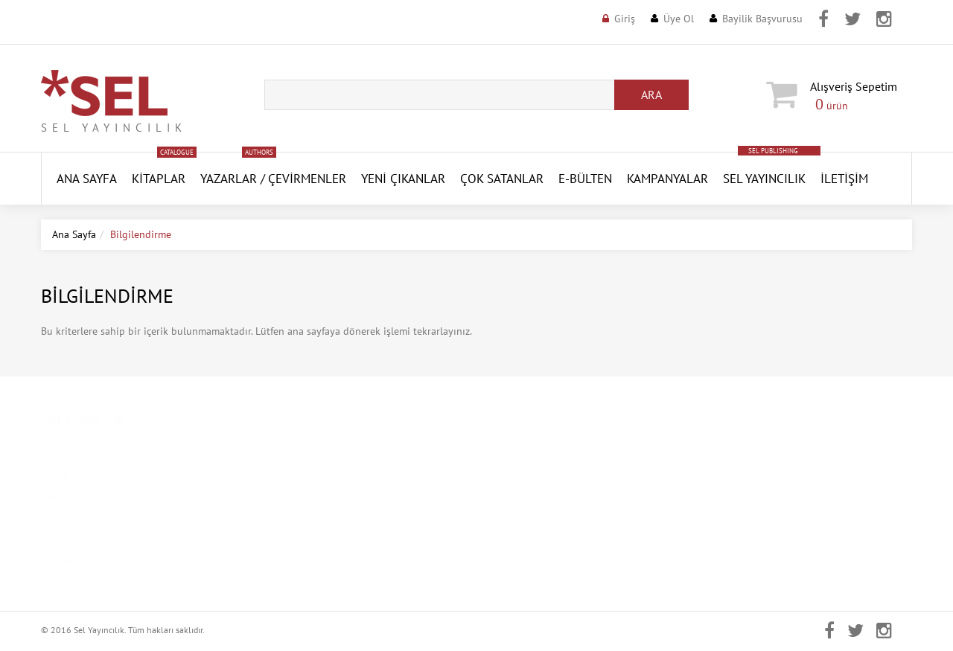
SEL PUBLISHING (773, 151)
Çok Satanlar (502, 178)
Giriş (624, 18)
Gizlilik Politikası (302, 494)
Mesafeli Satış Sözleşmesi (321, 517)
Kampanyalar (667, 178)
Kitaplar (158, 178)
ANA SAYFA (87, 178)
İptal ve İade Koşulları (314, 539)
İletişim (844, 178)
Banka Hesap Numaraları (319, 561)
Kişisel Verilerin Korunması (325, 472)
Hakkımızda (67, 472)
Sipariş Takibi (518, 561)
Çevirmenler (307, 178)
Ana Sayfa (74, 234)
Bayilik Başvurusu (762, 18)
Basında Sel (67, 517)
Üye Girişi (510, 450)
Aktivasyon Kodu (526, 539)
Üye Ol (678, 18)
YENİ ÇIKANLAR (403, 178)
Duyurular (63, 539)
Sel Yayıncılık (764, 178)
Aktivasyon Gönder (531, 517)
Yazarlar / (232, 178)
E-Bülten (585, 178)
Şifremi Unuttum (525, 494)
